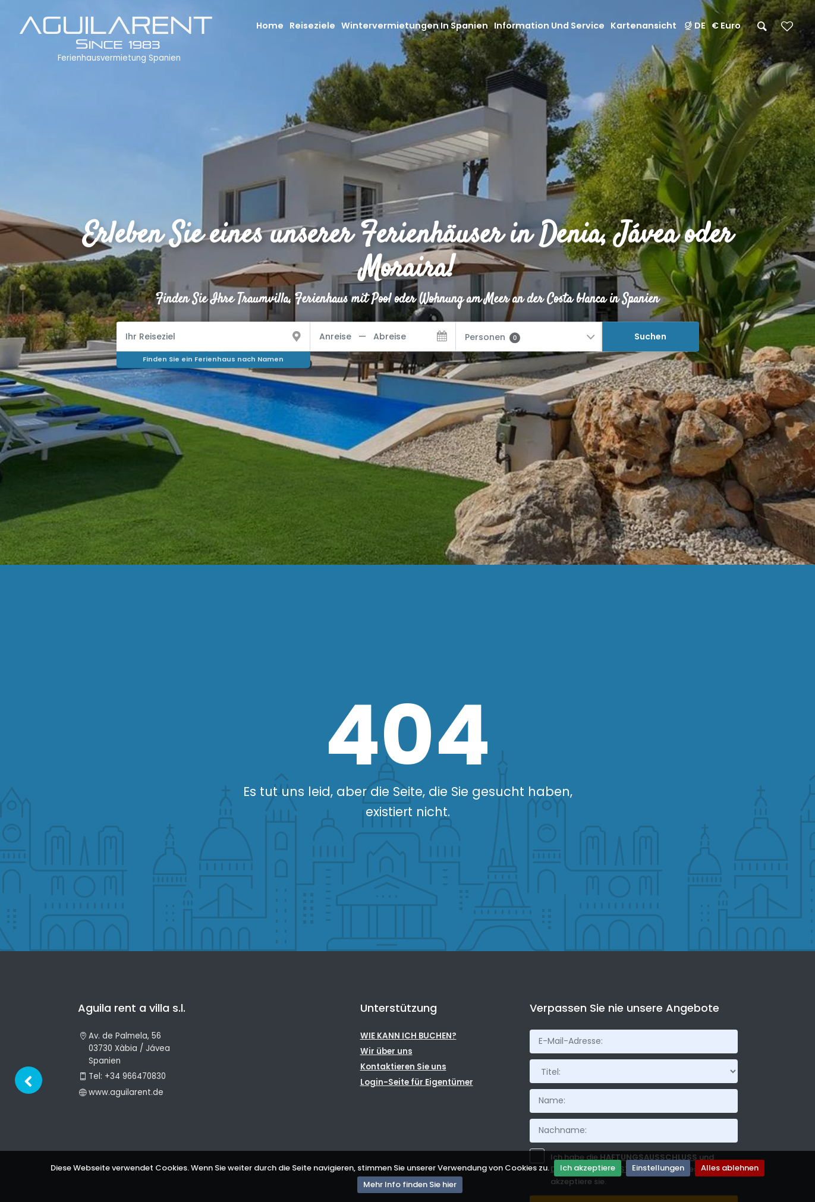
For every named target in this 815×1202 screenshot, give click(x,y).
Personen (492, 337)
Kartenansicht (643, 26)
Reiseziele (312, 26)
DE (694, 26)
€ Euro (726, 26)
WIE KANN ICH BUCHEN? (408, 1035)
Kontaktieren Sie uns (403, 1066)
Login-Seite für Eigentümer (416, 1082)
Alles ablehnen (730, 1167)
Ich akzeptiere (587, 1167)
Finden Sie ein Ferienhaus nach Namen (213, 359)
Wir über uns (386, 1051)
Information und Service (549, 26)
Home (270, 26)
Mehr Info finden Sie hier (410, 1184)
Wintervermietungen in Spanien (414, 26)
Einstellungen (658, 1167)
